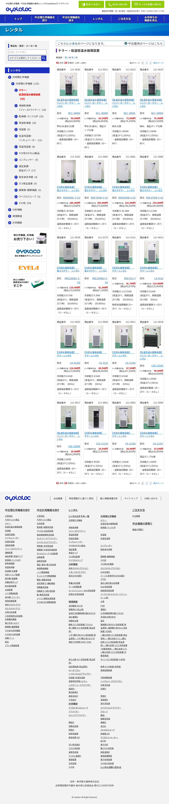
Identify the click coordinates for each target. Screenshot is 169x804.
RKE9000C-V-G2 (71, 197)
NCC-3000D (157, 113)
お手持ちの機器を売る (150, 18)
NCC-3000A (74, 113)
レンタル (98, 18)
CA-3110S (130, 362)
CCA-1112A (102, 443)
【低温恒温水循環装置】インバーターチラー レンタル (68, 103)
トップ (18, 18)
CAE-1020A (74, 446)
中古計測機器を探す (71, 18)
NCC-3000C (130, 113)
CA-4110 (158, 278)
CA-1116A (130, 443)
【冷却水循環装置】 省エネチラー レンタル (68, 188)
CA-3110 (103, 362)
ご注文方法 (124, 18)
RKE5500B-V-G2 (127, 197)
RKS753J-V (130, 278)
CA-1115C (158, 443)
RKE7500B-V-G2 (99, 197)
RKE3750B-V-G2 (154, 197)
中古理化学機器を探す (45, 18)
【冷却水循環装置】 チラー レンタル (123, 269)
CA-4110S (75, 362)
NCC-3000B (102, 113)
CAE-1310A (157, 365)
